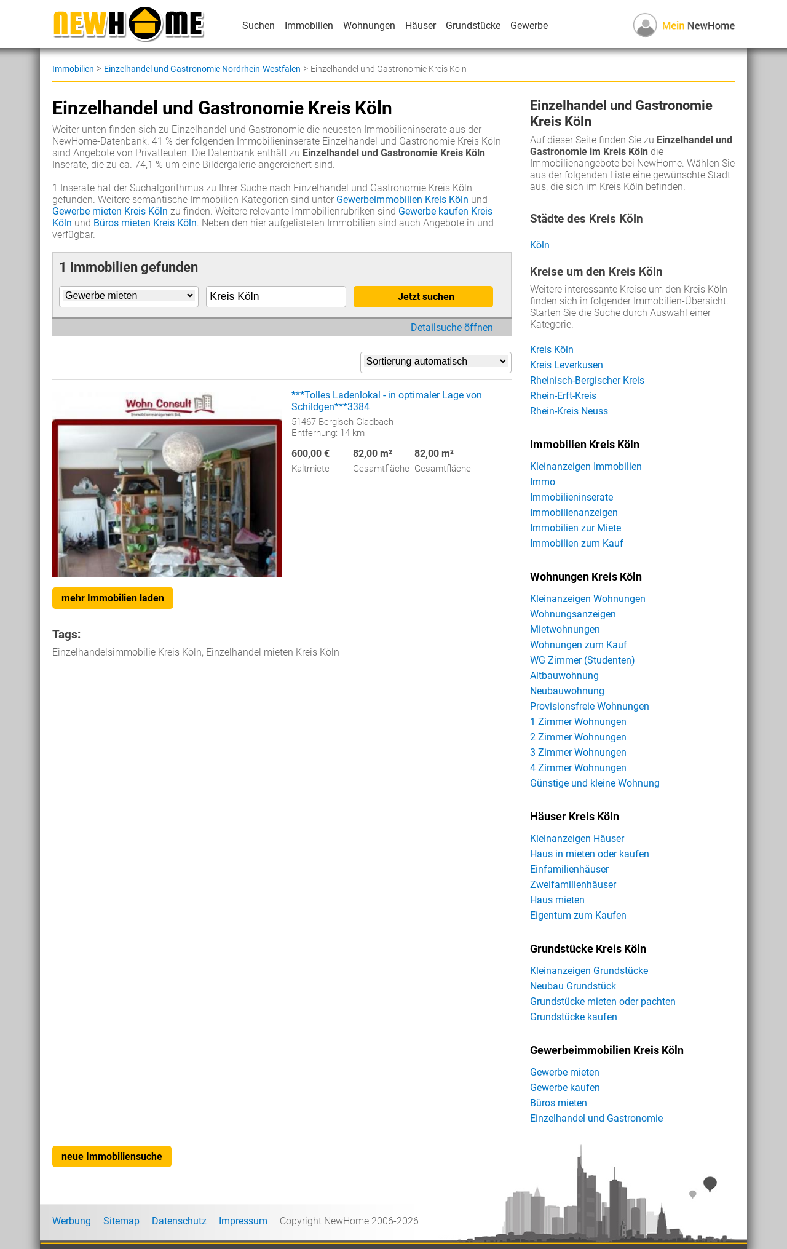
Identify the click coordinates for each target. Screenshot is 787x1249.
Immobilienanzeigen (574, 512)
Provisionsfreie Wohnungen (589, 706)
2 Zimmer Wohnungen (578, 737)
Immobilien (309, 25)
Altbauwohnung (564, 675)
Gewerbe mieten (564, 1072)
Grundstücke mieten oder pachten (603, 1001)
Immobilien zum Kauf (576, 543)
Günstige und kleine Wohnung (595, 783)
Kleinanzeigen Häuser (577, 838)
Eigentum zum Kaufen (578, 915)
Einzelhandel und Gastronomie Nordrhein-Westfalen (202, 69)
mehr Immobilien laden (112, 598)
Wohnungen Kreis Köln (586, 577)
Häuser (420, 25)
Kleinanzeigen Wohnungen (588, 599)
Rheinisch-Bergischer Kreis (587, 380)
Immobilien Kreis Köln (584, 444)
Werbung (71, 1221)
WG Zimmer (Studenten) (582, 660)
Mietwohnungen (565, 629)
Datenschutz (179, 1221)
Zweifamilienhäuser (573, 884)
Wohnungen (369, 25)
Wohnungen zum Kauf (578, 645)
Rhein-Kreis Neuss (569, 411)
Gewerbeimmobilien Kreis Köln (402, 199)
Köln (540, 245)
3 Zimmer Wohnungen (578, 752)
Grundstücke (473, 25)
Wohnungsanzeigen (573, 614)
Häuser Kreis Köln (574, 817)
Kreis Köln (552, 349)
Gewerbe (529, 25)
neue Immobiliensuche (111, 1156)
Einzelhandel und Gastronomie (596, 1118)
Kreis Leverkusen (566, 365)
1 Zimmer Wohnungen (578, 722)
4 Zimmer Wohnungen (578, 768)
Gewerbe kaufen (565, 1087)
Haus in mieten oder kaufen (589, 854)
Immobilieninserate (571, 497)
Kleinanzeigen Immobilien (586, 466)
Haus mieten (557, 900)
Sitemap (121, 1221)
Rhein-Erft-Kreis (563, 396)
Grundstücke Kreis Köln (588, 949)
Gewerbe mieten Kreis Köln (110, 211)
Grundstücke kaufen (573, 1017)
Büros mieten (558, 1103)
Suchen (258, 25)
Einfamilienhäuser (569, 869)
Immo (542, 482)
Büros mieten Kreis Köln (145, 223)
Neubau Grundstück (573, 986)
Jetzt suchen (426, 297)
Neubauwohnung (567, 691)
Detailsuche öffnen (452, 327)
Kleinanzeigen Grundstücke (589, 971)
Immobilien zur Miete (575, 528)
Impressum (243, 1221)
